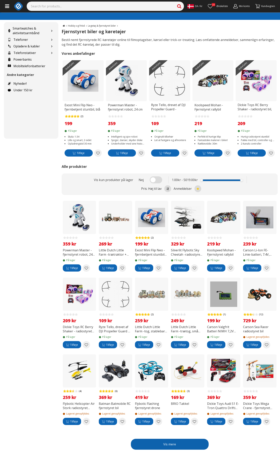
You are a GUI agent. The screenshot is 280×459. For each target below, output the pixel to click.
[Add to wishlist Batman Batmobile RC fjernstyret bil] (122, 421)
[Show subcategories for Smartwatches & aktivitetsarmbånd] (51, 31)
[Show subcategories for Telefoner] (51, 40)
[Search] (105, 6)
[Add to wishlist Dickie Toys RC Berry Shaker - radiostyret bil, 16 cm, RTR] (271, 153)
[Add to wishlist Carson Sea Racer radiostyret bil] (266, 344)
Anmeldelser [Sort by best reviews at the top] (187, 188)
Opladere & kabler (24, 46)
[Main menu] (7, 6)
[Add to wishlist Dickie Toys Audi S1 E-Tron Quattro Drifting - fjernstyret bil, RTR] (230, 421)
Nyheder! (17, 83)
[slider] (201, 180)
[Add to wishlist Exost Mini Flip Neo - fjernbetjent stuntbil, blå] (98, 153)
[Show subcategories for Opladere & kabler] (51, 46)
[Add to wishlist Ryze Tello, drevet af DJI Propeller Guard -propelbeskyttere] (184, 153)
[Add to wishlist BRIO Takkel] (194, 421)
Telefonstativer (22, 53)
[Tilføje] (79, 153)
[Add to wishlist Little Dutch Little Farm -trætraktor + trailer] (122, 268)
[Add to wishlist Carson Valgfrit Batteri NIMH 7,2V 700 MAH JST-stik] (230, 344)
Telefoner (18, 39)
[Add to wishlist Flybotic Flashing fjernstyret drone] (158, 421)
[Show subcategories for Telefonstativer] (51, 53)
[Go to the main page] (64, 25)
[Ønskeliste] (218, 6)
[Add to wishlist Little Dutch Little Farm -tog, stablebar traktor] (158, 344)
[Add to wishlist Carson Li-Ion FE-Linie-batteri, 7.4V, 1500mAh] (266, 268)
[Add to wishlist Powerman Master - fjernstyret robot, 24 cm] (141, 153)
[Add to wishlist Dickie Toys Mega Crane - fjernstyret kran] (266, 421)
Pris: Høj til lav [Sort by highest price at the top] (156, 188)
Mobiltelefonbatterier (26, 66)
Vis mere (169, 444)
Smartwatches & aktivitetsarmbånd (23, 30)
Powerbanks (20, 59)
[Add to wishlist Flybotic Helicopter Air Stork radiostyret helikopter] (86, 421)
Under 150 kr (20, 90)
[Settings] (195, 6)
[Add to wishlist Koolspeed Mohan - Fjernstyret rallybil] (227, 153)
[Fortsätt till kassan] (265, 6)
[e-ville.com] (18, 6)
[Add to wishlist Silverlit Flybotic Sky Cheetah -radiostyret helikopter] (194, 268)
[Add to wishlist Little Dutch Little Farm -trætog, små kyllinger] (194, 344)
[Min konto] (241, 6)
